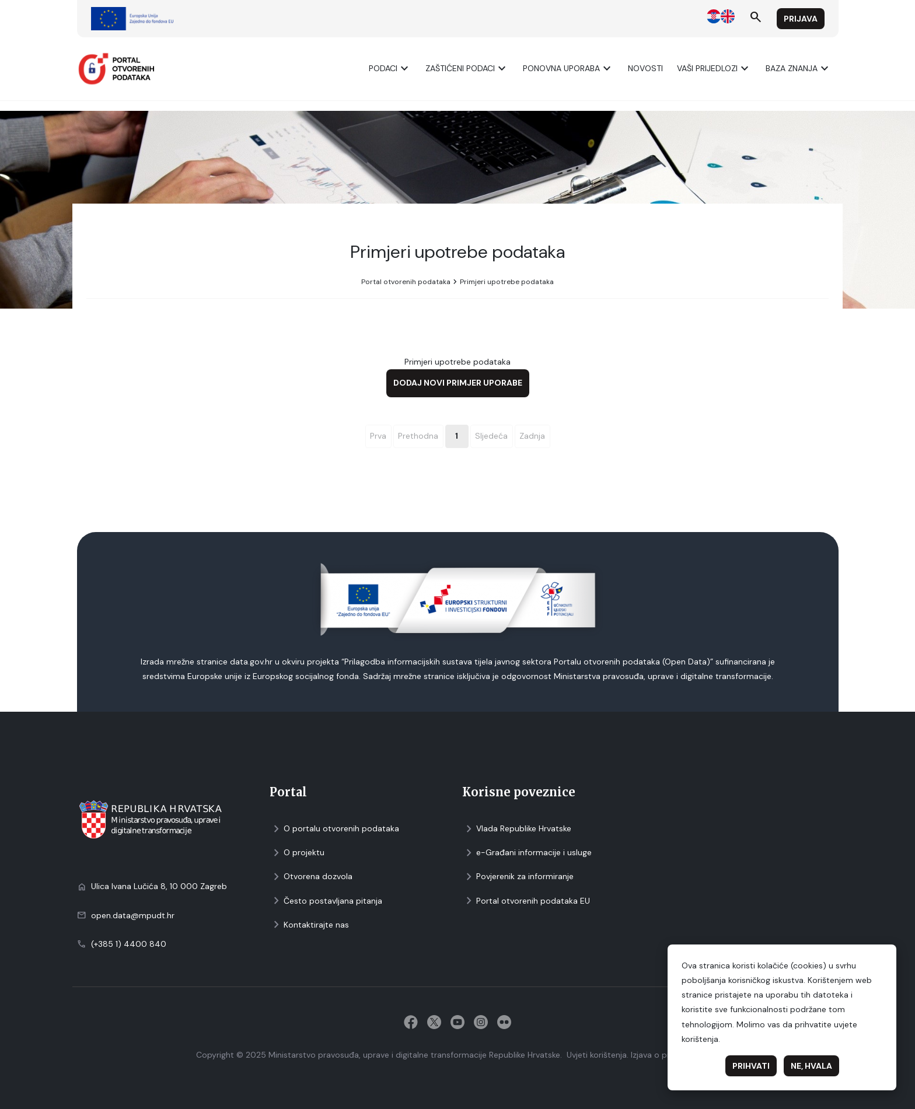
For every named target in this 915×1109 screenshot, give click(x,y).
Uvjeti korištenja (597, 1054)
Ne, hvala (811, 1066)
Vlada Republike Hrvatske (516, 828)
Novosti (645, 68)
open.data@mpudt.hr (132, 915)
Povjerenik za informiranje (518, 876)
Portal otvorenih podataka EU (526, 901)
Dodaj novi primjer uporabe (457, 382)
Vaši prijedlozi (714, 68)
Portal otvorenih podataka (405, 281)
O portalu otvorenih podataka (334, 828)
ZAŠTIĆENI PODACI (467, 68)
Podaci (390, 68)
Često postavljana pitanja (326, 901)
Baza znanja (799, 68)
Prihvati (751, 1066)
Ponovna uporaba (568, 68)
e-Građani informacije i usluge (527, 852)
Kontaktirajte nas (309, 925)
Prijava (801, 18)
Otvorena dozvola (311, 876)
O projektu (297, 852)
